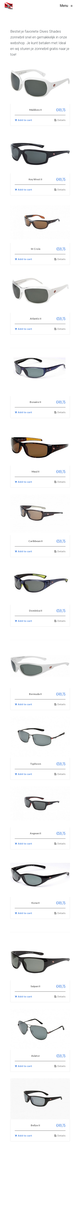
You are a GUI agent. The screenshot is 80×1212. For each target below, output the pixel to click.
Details (59, 120)
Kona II (35, 902)
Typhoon (35, 763)
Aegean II (35, 833)
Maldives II (35, 109)
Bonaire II (35, 402)
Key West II (35, 179)
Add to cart (23, 120)
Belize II (35, 1125)
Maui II (35, 471)
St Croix (35, 248)
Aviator (35, 1055)
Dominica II (35, 610)
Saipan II (35, 986)
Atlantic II (35, 318)
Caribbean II (35, 541)
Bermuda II (35, 694)
